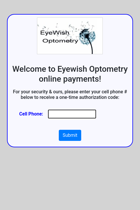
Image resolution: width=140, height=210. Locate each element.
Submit (70, 135)
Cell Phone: (31, 114)
